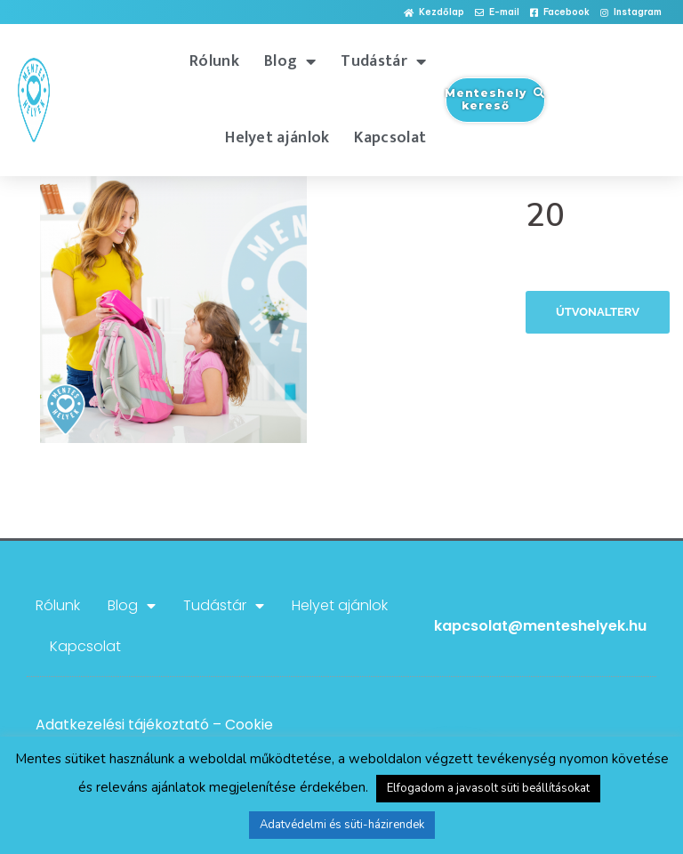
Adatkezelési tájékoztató (122, 724)
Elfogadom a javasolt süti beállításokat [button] (488, 788)
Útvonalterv (597, 311)
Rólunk (214, 61)
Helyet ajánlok (277, 138)
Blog (290, 61)
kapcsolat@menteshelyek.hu (540, 626)
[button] (434, 13)
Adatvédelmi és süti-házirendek (342, 825)
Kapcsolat (390, 138)
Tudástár (383, 61)
